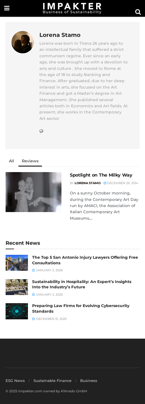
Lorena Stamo (88, 183)
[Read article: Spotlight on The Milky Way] (33, 192)
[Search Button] (138, 12)
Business (88, 380)
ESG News (15, 380)
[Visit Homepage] (72, 8)
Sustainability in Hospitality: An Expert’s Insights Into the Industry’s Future (81, 284)
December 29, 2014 (121, 183)
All (11, 160)
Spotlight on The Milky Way (101, 175)
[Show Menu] (6, 8)
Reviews (30, 160)
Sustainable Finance (53, 380)
